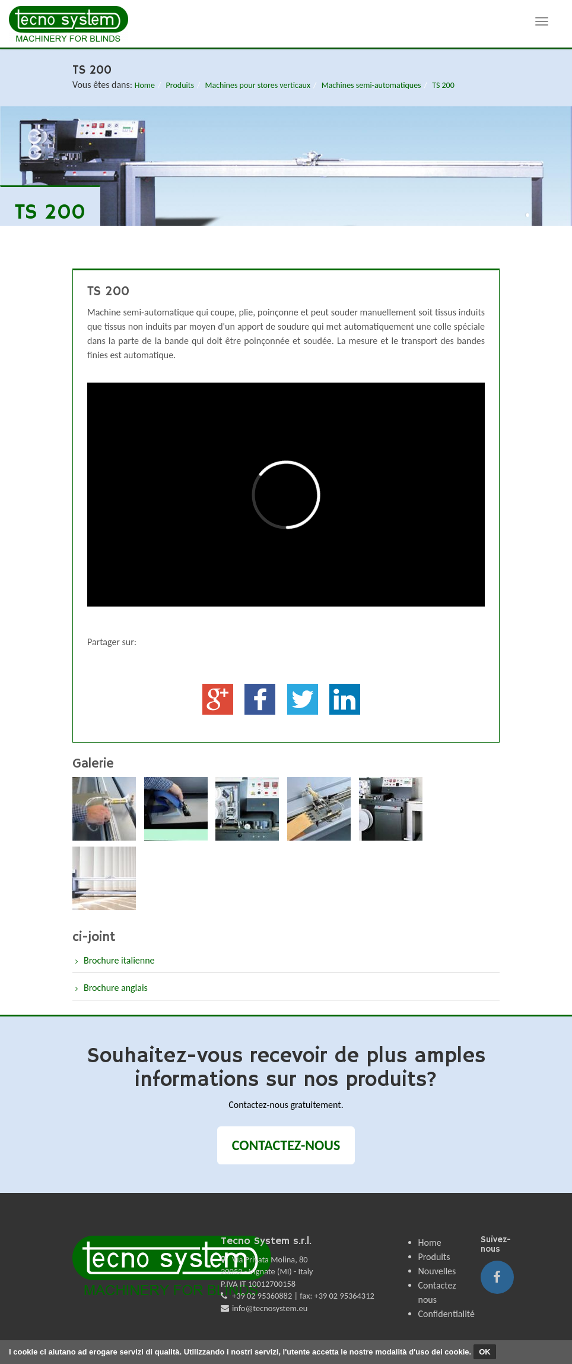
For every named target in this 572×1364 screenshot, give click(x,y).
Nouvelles (437, 1271)
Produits (180, 85)
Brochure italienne (119, 960)
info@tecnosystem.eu (269, 1308)
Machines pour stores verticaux (257, 85)
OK (485, 1351)
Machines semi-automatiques (371, 85)
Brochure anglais (116, 987)
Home (145, 85)
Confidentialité (446, 1313)
